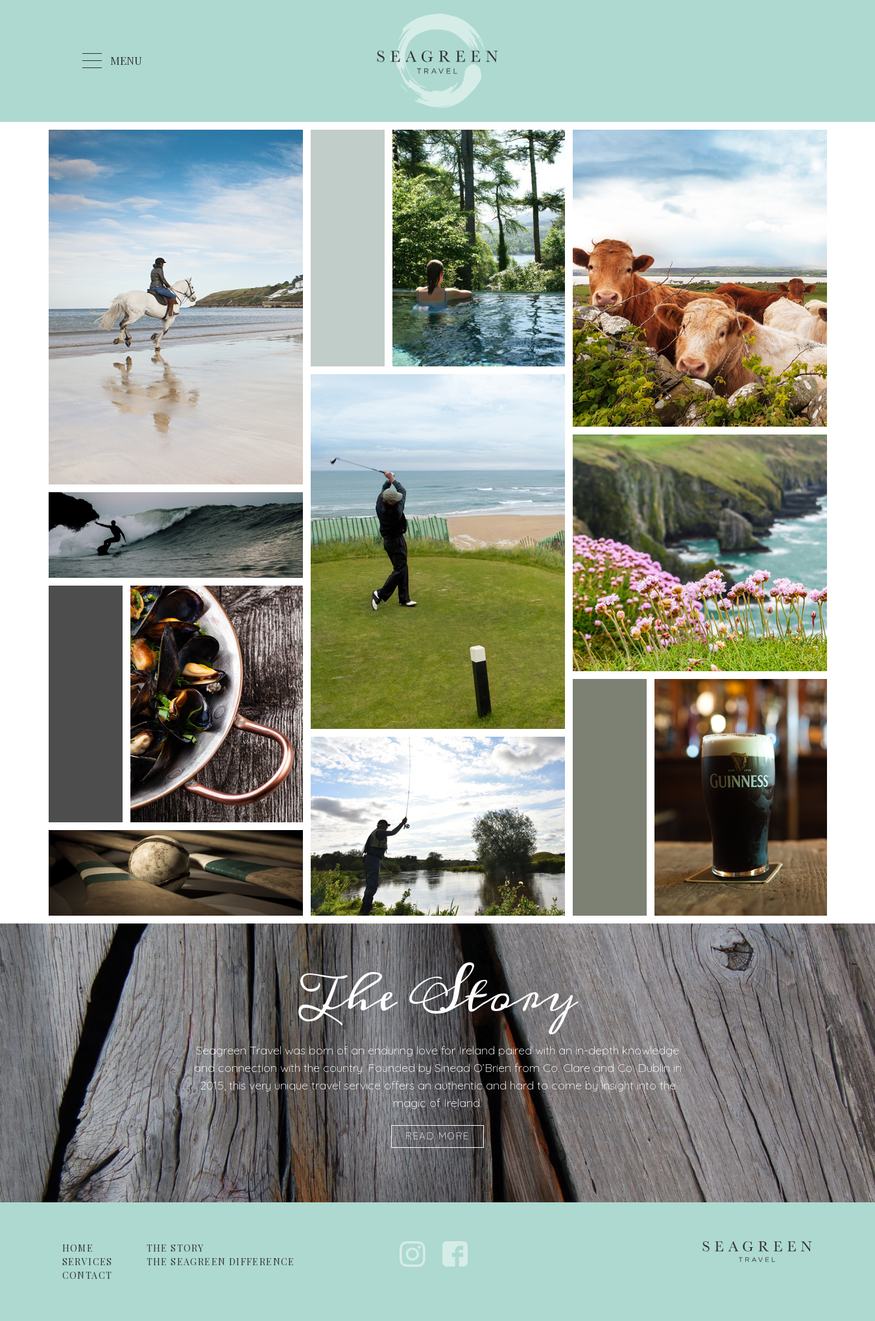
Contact (87, 1275)
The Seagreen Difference (221, 1262)
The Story (175, 1248)
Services (87, 1262)
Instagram (413, 1254)
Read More (437, 1136)
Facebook (455, 1254)
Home (78, 1248)
